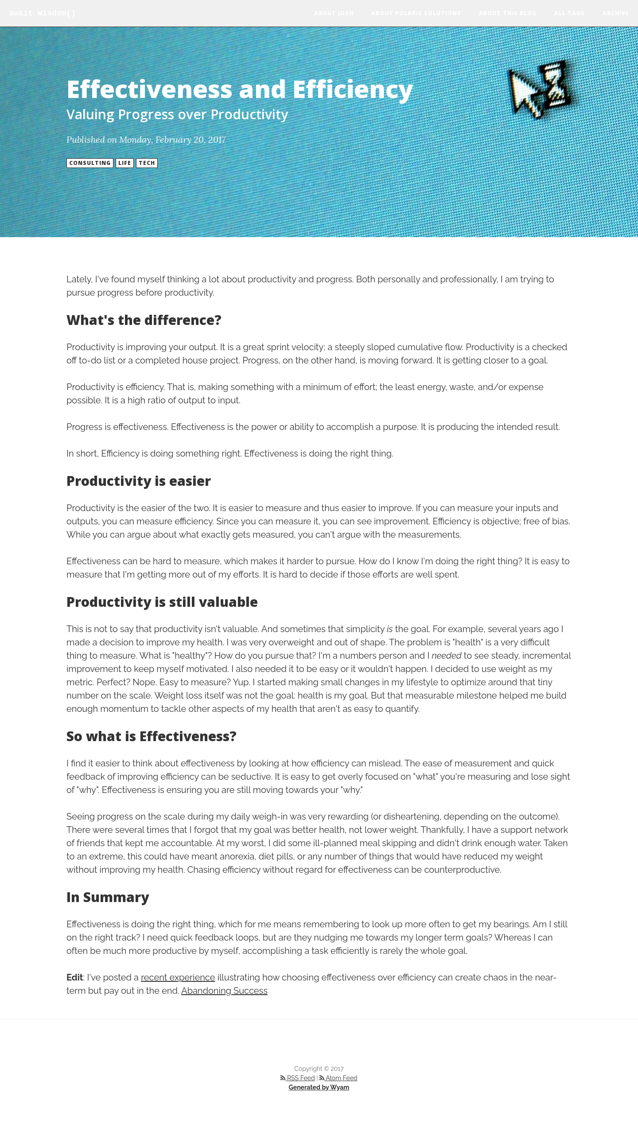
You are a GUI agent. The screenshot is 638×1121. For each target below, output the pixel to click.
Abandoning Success (224, 990)
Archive (616, 13)
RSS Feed (297, 1078)
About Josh (334, 13)
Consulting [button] (90, 163)
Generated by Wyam (319, 1087)
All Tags (569, 13)
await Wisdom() (42, 13)
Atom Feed (338, 1078)
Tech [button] (147, 163)
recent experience (178, 977)
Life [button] (124, 163)
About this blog (508, 13)
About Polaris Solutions (416, 13)
